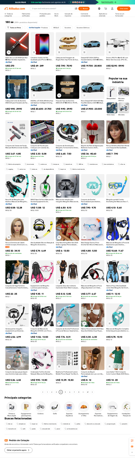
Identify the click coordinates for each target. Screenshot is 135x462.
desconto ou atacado (92, 424)
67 (87, 392)
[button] (76, 8)
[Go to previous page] (43, 392)
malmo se (42, 164)
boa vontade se (108, 164)
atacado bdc (45, 429)
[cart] (106, 9)
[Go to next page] (92, 392)
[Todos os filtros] (14, 28)
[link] (132, 441)
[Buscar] (84, 8)
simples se (21, 424)
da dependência (48, 169)
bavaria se (67, 164)
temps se (55, 164)
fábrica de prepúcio (13, 164)
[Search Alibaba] (52, 8)
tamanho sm (11, 429)
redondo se (65, 424)
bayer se (62, 169)
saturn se (21, 169)
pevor (57, 429)
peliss (77, 424)
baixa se (33, 169)
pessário (123, 424)
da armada (29, 164)
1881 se (79, 164)
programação (110, 424)
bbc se (9, 424)
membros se (92, 164)
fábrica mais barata (77, 169)
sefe (22, 429)
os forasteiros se (71, 429)
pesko (33, 429)
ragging (9, 169)
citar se (121, 164)
